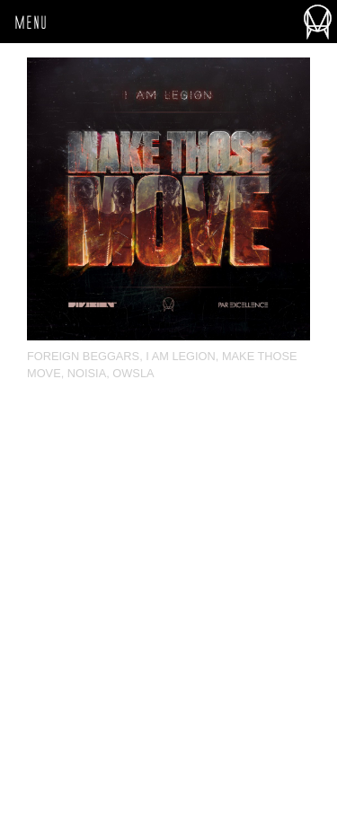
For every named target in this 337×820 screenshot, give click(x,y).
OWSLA (133, 373)
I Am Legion (181, 356)
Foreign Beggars (83, 356)
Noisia (86, 373)
